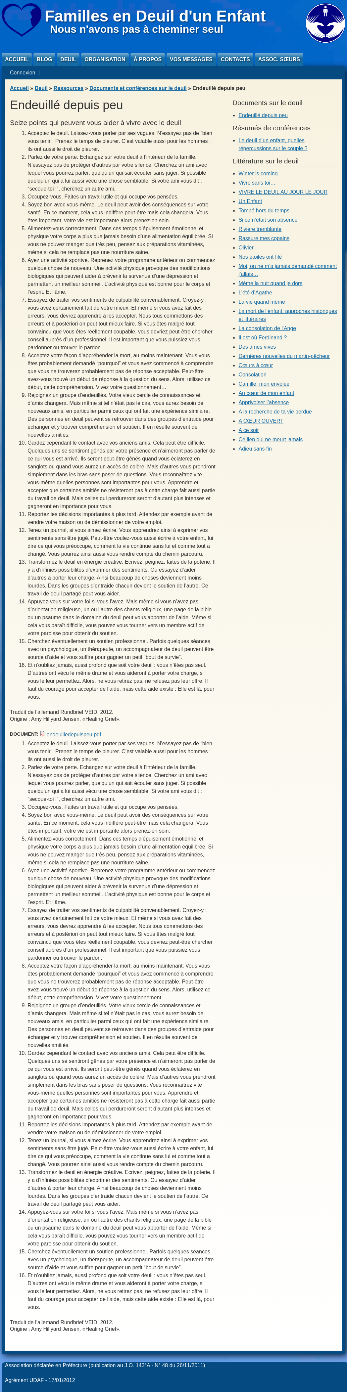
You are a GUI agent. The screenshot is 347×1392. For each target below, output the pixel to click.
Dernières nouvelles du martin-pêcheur (284, 356)
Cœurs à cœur (255, 365)
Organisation (104, 59)
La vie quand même (261, 302)
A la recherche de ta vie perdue (275, 411)
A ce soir (248, 430)
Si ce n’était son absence (267, 220)
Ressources (69, 88)
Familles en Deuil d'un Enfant (155, 16)
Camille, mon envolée (263, 384)
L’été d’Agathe (255, 292)
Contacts (235, 59)
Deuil (68, 59)
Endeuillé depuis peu (263, 115)
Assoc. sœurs (279, 59)
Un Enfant (250, 201)
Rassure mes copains (263, 238)
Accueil (16, 59)
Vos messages (191, 59)
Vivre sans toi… (256, 183)
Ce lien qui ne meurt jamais (270, 439)
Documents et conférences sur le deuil (137, 88)
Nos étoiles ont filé (260, 257)
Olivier (245, 247)
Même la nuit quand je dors (270, 283)
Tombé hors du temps (263, 210)
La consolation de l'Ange (267, 328)
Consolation (252, 374)
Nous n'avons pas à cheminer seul (136, 29)
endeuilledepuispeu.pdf (74, 734)
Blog (44, 59)
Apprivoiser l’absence (263, 402)
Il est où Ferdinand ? (262, 337)
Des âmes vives (257, 347)
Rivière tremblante (259, 229)
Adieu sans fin (255, 449)
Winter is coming (257, 173)
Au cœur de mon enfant (266, 393)
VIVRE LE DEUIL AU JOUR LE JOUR (282, 192)
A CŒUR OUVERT (260, 421)
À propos (148, 59)
